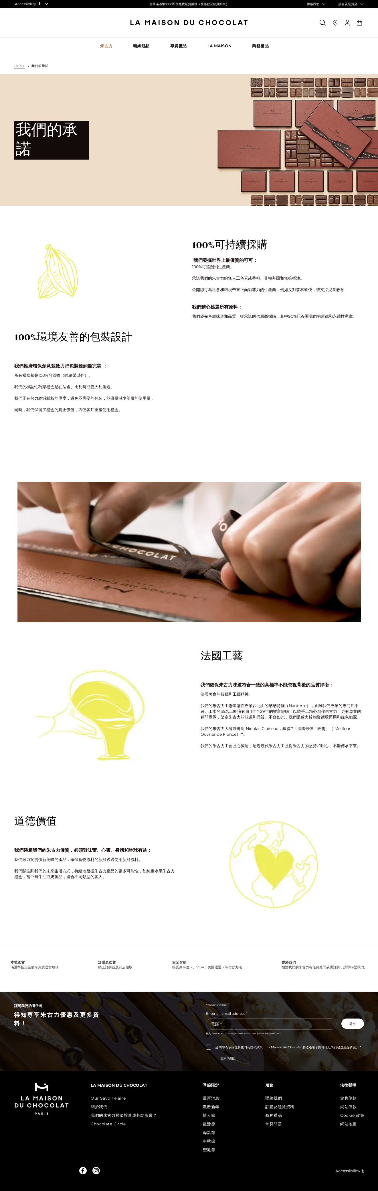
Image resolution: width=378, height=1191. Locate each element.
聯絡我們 (275, 1098)
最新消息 (214, 1098)
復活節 (212, 1124)
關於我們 (104, 1106)
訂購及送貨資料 (281, 1106)
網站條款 (348, 1106)
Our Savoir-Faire (113, 1098)
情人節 (212, 1115)
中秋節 (212, 1141)
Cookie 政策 (352, 1115)
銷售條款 (348, 1098)
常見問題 (275, 1124)
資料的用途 (228, 1059)
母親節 (212, 1132)
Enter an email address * (227, 1013)
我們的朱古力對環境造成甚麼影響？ (129, 1115)
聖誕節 (212, 1149)
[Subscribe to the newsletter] (352, 1023)
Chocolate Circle (113, 1124)
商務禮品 (275, 1115)
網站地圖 (348, 1124)
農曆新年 (214, 1106)
